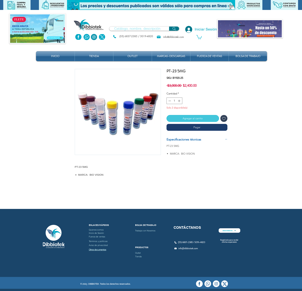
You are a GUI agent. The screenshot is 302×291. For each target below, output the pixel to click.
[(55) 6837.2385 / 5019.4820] (115, 36)
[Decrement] (169, 101)
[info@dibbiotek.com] (173, 37)
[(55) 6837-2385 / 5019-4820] (136, 36)
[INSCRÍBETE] (229, 230)
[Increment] (179, 101)
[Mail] (158, 37)
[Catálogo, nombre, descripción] (137, 28)
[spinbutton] (174, 101)
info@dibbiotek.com (188, 248)
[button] (151, 5)
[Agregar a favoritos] (223, 118)
